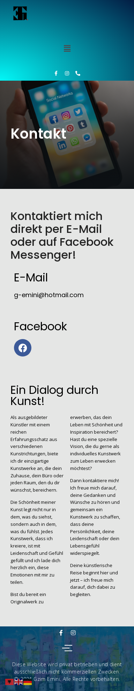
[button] (67, 48)
